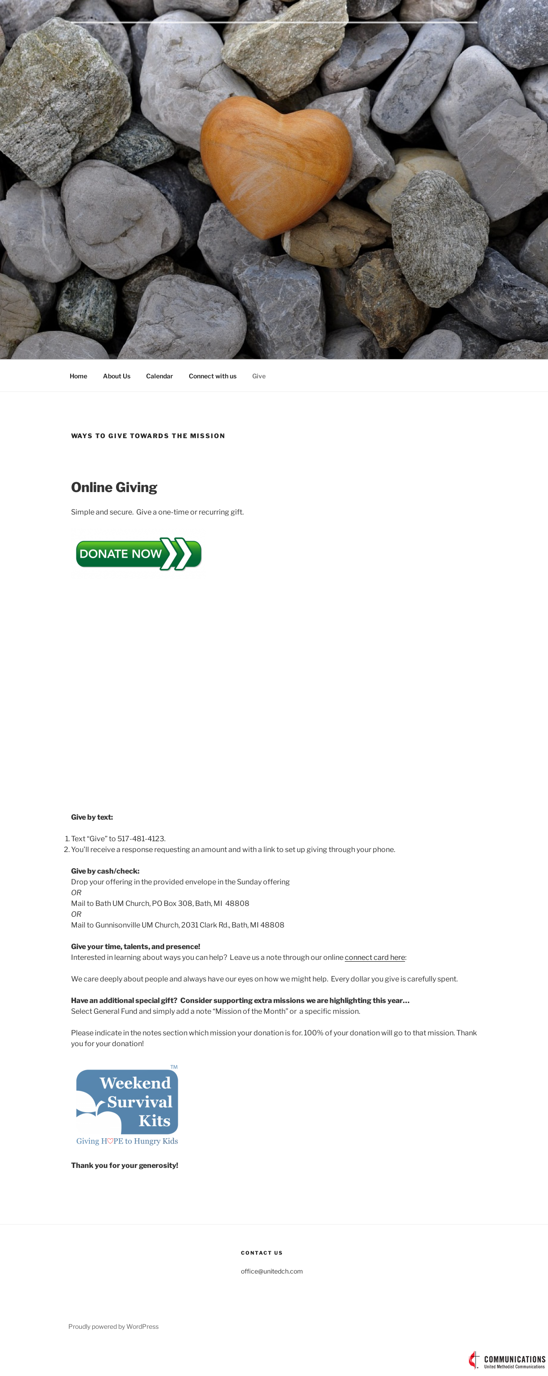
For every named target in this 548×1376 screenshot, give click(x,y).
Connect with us (212, 376)
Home (78, 376)
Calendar (159, 376)
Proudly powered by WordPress (113, 1326)
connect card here (375, 957)
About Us (116, 376)
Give (259, 376)
